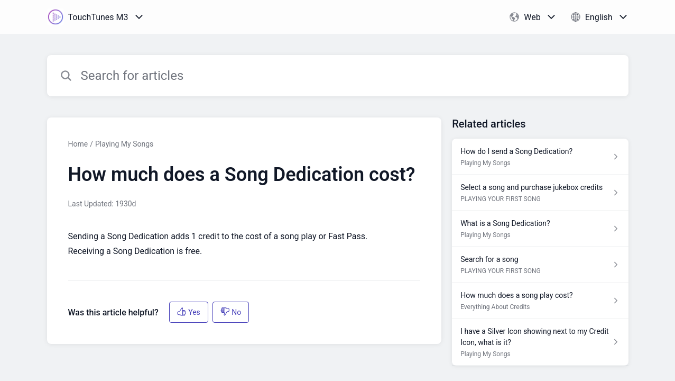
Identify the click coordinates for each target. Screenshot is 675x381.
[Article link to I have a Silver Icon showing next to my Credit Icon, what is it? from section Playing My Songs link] (540, 342)
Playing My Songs (124, 144)
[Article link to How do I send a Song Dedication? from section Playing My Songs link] (540, 157)
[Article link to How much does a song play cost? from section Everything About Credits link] (540, 301)
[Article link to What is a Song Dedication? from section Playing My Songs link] (540, 229)
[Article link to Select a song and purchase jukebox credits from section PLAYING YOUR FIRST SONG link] (540, 193)
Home (78, 144)
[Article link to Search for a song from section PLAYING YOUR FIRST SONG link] (540, 265)
